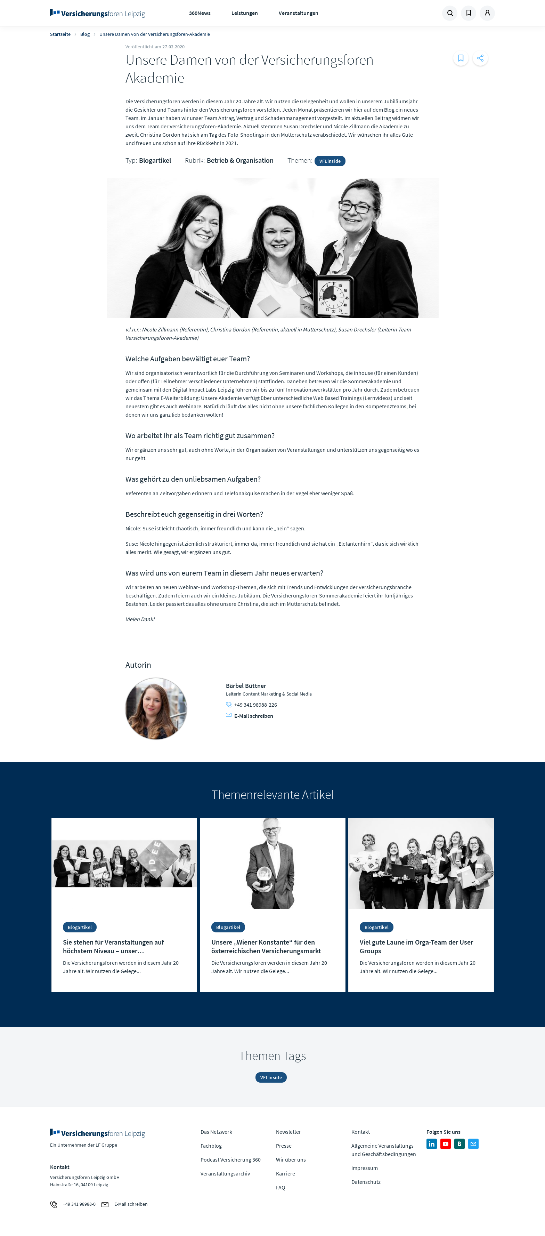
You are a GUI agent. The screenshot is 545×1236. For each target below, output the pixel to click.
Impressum (364, 1167)
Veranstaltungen (298, 12)
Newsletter (288, 1131)
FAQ (280, 1187)
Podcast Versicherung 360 (231, 1159)
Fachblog (211, 1145)
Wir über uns (291, 1159)
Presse (284, 1145)
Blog (85, 34)
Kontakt (360, 1131)
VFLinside (330, 161)
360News (200, 12)
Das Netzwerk (216, 1131)
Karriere (285, 1173)
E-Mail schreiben (249, 715)
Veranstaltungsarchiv (225, 1173)
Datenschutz (366, 1181)
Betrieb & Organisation (240, 160)
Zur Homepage (99, 13)
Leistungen (244, 12)
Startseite (60, 34)
